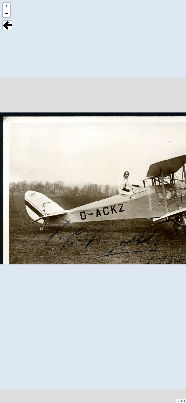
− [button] (6, 13)
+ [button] (6, 6)
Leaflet (181, 401)
